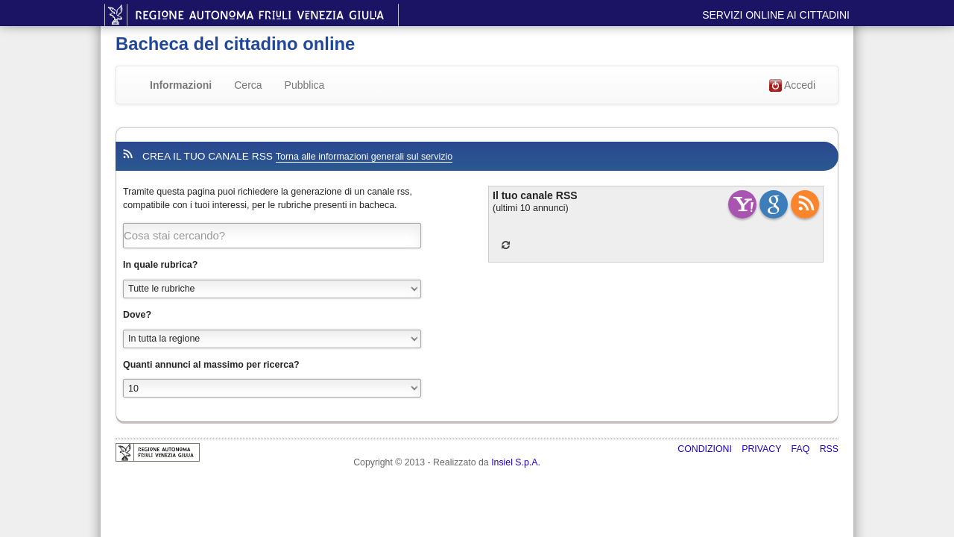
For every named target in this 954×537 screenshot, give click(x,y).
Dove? (137, 315)
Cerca (248, 85)
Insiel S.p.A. (515, 462)
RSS (829, 449)
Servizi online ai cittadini (776, 15)
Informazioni (181, 85)
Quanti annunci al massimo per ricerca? (211, 364)
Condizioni (705, 449)
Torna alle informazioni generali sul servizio (364, 156)
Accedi (792, 85)
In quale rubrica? (160, 265)
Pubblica (305, 85)
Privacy (762, 449)
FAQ (802, 449)
